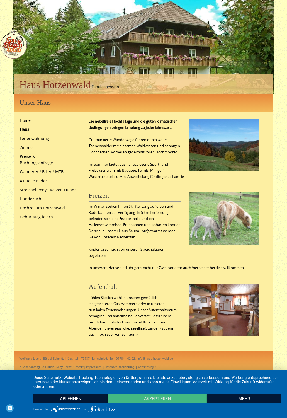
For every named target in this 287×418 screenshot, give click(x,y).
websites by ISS (148, 367)
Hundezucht (31, 198)
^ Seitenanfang (30, 367)
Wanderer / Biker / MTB (42, 171)
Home (25, 120)
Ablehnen (70, 398)
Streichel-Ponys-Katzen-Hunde (48, 189)
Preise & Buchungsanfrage (36, 159)
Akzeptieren (157, 398)
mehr (244, 398)
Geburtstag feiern (36, 216)
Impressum (93, 367)
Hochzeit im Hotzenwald (42, 208)
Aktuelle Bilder (33, 180)
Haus (24, 129)
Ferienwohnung (34, 138)
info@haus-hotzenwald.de (155, 358)
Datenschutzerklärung (119, 367)
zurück (49, 367)
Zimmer (27, 147)
